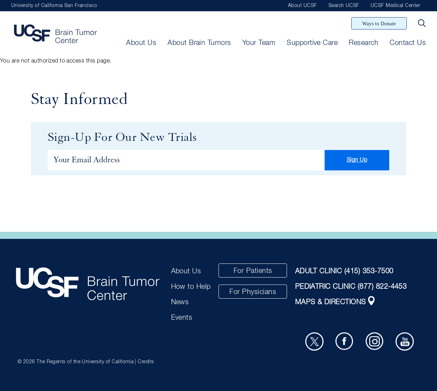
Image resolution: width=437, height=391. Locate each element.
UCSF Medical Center (395, 5)
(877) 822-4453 (382, 286)
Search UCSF (343, 5)
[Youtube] (405, 341)
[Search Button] (422, 23)
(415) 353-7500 (368, 271)
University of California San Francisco (54, 5)
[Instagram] (375, 341)
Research (363, 42)
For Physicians (252, 291)
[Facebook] (344, 341)
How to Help (191, 286)
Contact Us (408, 42)
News (180, 302)
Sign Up (357, 160)
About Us (141, 42)
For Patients (253, 270)
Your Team (258, 42)
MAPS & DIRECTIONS (336, 302)
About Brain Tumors (199, 42)
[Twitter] (314, 341)
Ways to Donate (379, 23)
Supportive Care (312, 42)
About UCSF (302, 5)
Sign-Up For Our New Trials (122, 137)
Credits (146, 361)
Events (182, 317)
